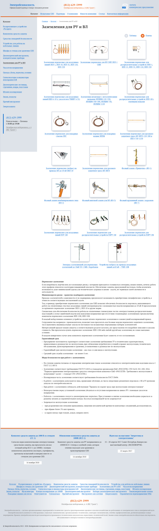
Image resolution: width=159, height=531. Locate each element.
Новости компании (88, 14)
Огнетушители (40, 494)
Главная (45, 21)
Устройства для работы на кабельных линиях (130, 484)
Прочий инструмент (11, 102)
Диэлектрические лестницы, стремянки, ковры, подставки (105, 489)
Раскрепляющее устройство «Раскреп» (34, 484)
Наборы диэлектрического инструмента (110, 492)
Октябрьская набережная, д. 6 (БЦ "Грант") (79, 8)
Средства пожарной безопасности (17, 39)
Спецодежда (54, 494)
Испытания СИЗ (47, 14)
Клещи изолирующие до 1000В (49, 492)
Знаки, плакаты (9, 97)
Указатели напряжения (13, 68)
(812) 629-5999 (73, 5)
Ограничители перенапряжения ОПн (135, 494)
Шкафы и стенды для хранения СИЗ (18, 51)
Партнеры (60, 14)
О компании (72, 14)
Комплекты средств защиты (15, 34)
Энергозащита (9, 107)
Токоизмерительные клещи (141, 492)
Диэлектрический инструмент (77, 492)
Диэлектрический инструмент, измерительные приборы (73, 487)
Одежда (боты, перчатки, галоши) (17, 73)
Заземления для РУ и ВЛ (14, 63)
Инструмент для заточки (92, 494)
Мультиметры (28, 492)
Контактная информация (117, 14)
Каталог (34, 14)
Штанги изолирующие (12, 92)
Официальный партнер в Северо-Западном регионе (29, 8)
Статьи (102, 14)
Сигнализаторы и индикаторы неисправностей (58, 489)
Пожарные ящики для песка (20, 494)
